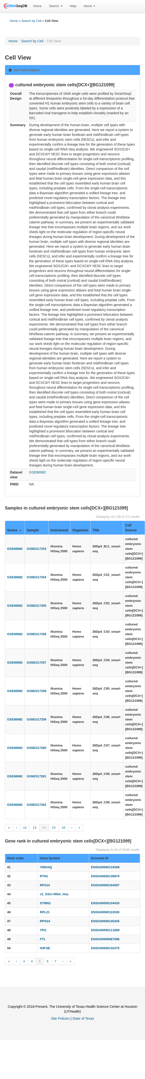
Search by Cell (31, 21)
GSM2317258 (36, 691)
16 (63, 827)
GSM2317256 (36, 634)
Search (55, 6)
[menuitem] (37, 6)
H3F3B (45, 948)
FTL (43, 939)
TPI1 (43, 930)
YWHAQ (46, 867)
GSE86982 (37, 472)
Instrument (59, 530)
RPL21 (45, 912)
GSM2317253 (36, 549)
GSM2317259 (36, 719)
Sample (33, 530)
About (89, 6)
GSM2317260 (36, 748)
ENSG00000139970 (105, 876)
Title (96, 530)
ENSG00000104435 (105, 903)
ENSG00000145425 (105, 921)
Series (14, 530)
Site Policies (60, 1018)
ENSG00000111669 (105, 930)
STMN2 (45, 903)
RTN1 (44, 876)
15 (53, 827)
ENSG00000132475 (105, 948)
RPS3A (45, 921)
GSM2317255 (36, 605)
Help (73, 6)
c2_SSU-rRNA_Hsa (54, 894)
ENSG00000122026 (105, 912)
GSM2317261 (36, 776)
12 (25, 827)
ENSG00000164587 (105, 885)
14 (44, 827)
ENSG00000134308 (105, 867)
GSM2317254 (36, 577)
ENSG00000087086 (105, 939)
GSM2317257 (36, 662)
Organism (80, 530)
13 (34, 827)
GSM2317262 (36, 805)
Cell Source (131, 527)
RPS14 (45, 885)
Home (37, 6)
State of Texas (83, 1018)
